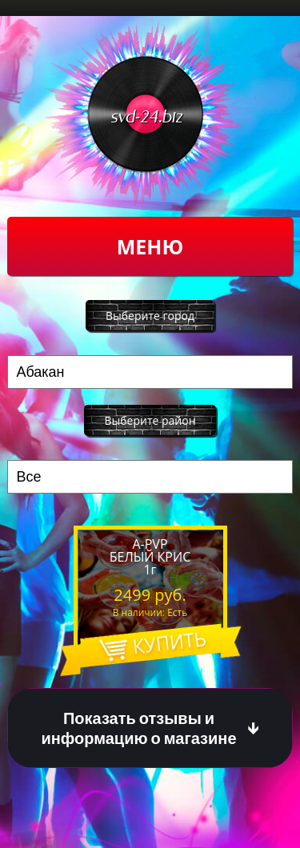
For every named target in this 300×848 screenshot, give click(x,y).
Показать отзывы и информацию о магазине (138, 728)
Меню (150, 246)
